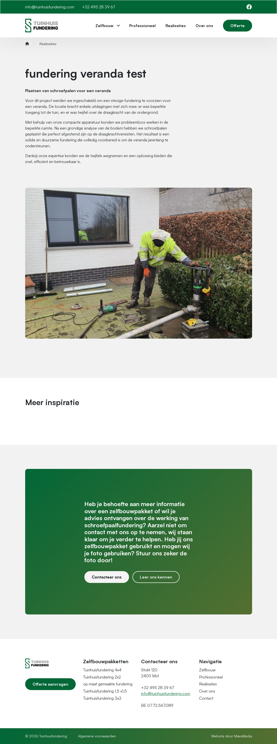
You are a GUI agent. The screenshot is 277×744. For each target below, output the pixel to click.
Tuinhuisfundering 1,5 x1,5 (105, 691)
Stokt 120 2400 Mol (150, 672)
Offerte (237, 25)
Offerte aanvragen (50, 684)
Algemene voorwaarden (97, 736)
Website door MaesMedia (231, 736)
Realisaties (176, 25)
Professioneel (142, 25)
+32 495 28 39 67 (98, 6)
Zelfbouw (104, 25)
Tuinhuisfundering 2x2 (102, 677)
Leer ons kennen (156, 577)
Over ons (204, 25)
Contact (206, 698)
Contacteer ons (107, 577)
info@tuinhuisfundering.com (49, 6)
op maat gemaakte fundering (107, 683)
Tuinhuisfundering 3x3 (102, 698)
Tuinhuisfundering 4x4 (102, 669)
